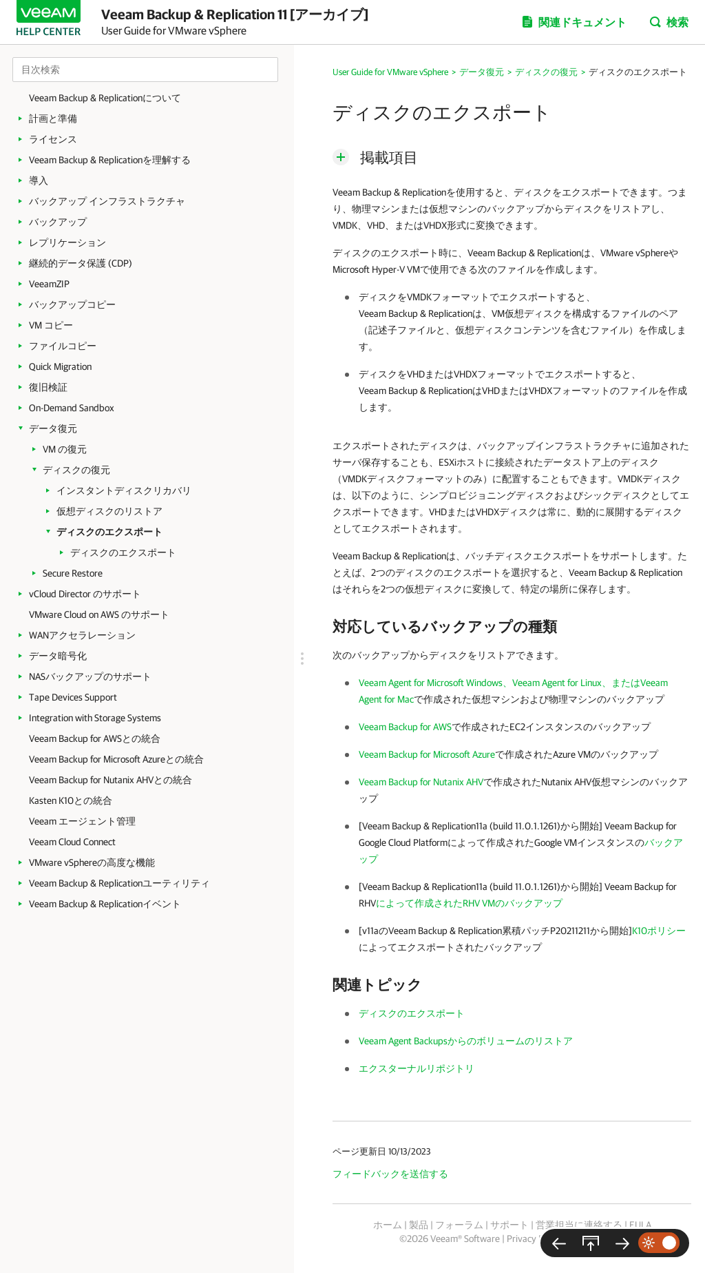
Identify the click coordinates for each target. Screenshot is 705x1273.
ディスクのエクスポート (109, 531)
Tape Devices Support (73, 697)
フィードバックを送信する (390, 1173)
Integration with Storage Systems (95, 717)
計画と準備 (53, 118)
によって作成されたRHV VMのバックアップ (469, 903)
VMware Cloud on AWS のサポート (99, 614)
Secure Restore (73, 573)
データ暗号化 (58, 655)
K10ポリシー (659, 930)
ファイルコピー (62, 345)
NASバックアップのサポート (90, 676)
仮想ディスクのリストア (109, 511)
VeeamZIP (49, 283)
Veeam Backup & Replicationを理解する (110, 159)
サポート (509, 1224)
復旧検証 (48, 387)
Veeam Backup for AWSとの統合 (94, 738)
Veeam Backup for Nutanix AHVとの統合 (110, 779)
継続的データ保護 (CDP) (80, 263)
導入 (38, 180)
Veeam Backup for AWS (405, 726)
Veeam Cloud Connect (72, 841)
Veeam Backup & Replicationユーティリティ (119, 883)
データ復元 (53, 428)
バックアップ (58, 221)
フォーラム (459, 1224)
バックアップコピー (72, 304)
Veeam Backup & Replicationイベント (105, 903)
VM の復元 (65, 449)
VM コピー (51, 325)
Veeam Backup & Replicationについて (105, 97)
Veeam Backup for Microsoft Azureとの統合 (116, 759)
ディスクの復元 (76, 469)
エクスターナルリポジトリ (416, 1068)
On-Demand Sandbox (71, 407)
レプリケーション (67, 242)
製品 (418, 1224)
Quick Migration (60, 366)
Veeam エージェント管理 (82, 821)
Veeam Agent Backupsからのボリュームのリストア (466, 1040)
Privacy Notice (535, 1238)
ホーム (387, 1224)
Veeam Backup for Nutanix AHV (421, 781)
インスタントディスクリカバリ (123, 490)
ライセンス (53, 139)
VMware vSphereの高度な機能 (92, 862)
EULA (640, 1224)
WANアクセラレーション (82, 635)
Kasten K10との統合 (70, 800)
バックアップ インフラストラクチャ (107, 201)
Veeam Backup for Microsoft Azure (427, 754)
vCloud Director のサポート (85, 593)
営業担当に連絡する (579, 1224)
